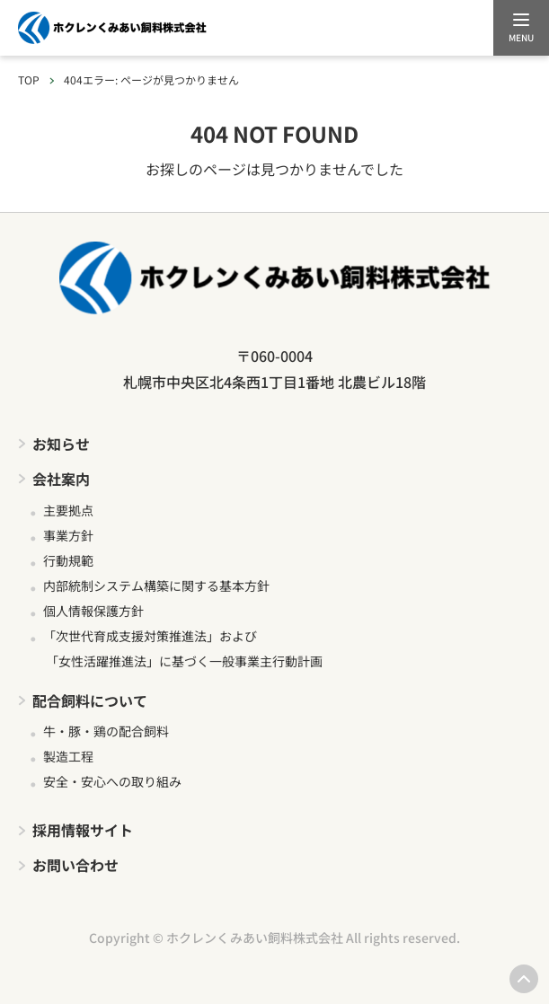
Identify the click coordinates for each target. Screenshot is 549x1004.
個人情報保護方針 (93, 611)
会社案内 (61, 478)
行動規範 (68, 560)
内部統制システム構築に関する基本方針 (156, 585)
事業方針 (68, 535)
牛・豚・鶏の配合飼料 (106, 731)
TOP (29, 79)
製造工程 (68, 756)
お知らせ (61, 443)
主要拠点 (68, 510)
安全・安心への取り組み (112, 781)
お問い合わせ (75, 865)
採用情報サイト (82, 830)
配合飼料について (89, 700)
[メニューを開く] (521, 28)
